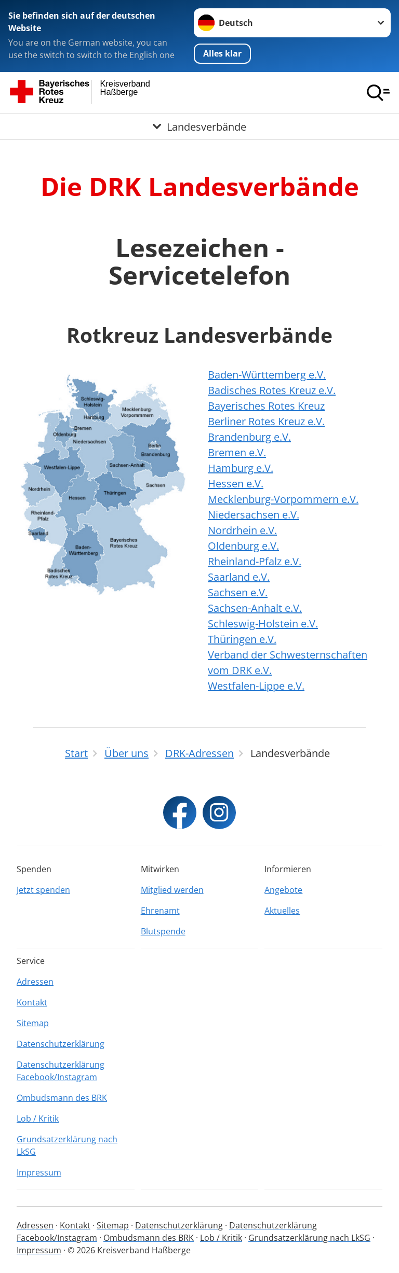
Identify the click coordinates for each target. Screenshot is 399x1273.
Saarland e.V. (239, 577)
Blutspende (163, 931)
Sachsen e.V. (238, 592)
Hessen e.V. (235, 484)
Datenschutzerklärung (60, 1044)
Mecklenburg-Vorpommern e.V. (283, 499)
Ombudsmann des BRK (62, 1097)
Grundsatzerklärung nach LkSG (67, 1145)
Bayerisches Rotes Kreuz (266, 406)
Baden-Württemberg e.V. (267, 375)
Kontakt (32, 1002)
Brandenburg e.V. (249, 437)
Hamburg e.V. (240, 468)
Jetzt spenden (43, 890)
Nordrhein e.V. (242, 530)
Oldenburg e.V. (243, 546)
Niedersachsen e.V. (253, 515)
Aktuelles (282, 910)
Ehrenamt (160, 910)
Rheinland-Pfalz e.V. (254, 561)
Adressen (35, 981)
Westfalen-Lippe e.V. (256, 686)
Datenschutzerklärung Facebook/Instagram (60, 1071)
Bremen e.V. (237, 452)
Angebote (283, 890)
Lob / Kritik (38, 1118)
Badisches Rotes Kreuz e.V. (272, 390)
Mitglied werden (172, 890)
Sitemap (33, 1023)
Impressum (39, 1172)
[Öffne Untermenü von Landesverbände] (199, 126)
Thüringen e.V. (242, 639)
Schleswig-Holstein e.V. (263, 624)
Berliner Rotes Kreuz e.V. (266, 421)
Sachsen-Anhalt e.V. (255, 608)
